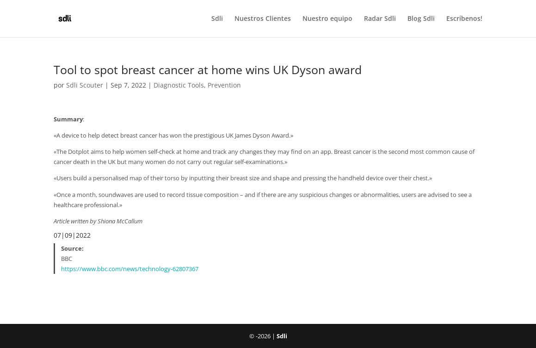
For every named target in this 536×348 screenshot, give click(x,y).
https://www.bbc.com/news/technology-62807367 (129, 269)
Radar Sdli (380, 19)
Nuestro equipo (327, 19)
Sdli (217, 19)
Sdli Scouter (84, 85)
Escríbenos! (464, 19)
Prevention (224, 85)
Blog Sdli (421, 19)
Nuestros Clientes (262, 19)
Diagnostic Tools (179, 85)
